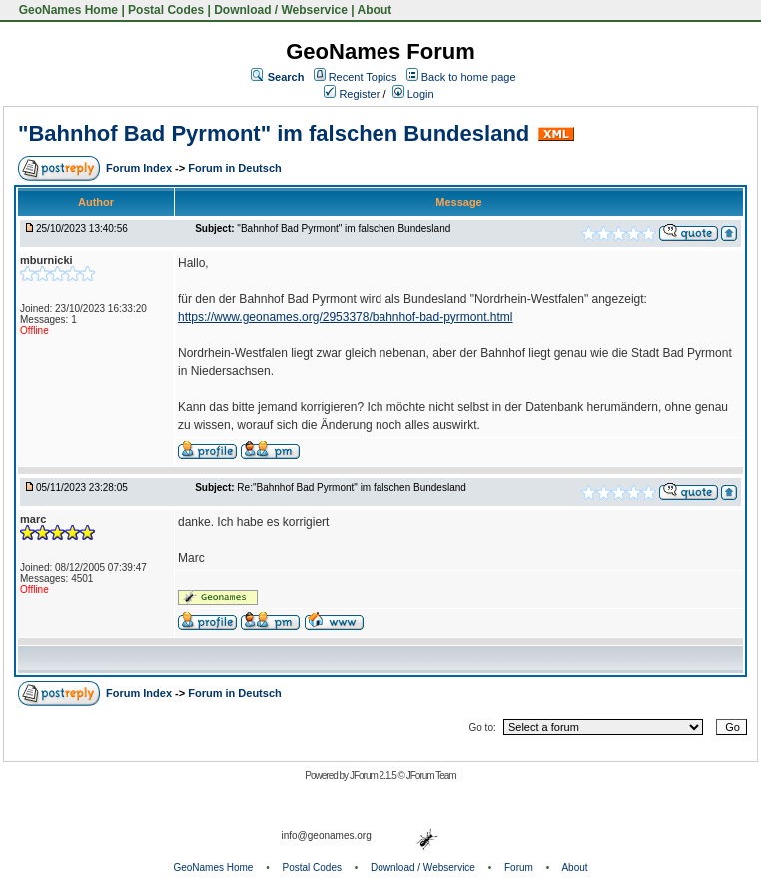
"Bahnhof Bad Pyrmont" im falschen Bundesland (273, 133)
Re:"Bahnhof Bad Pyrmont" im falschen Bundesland (351, 487)
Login (413, 94)
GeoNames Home (66, 10)
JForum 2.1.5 (374, 775)
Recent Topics (363, 77)
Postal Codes (166, 10)
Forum (518, 867)
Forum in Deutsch (235, 168)
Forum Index (140, 168)
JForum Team (431, 775)
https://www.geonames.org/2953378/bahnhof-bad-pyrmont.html (345, 317)
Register (352, 94)
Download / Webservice (281, 10)
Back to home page (468, 77)
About (375, 10)
